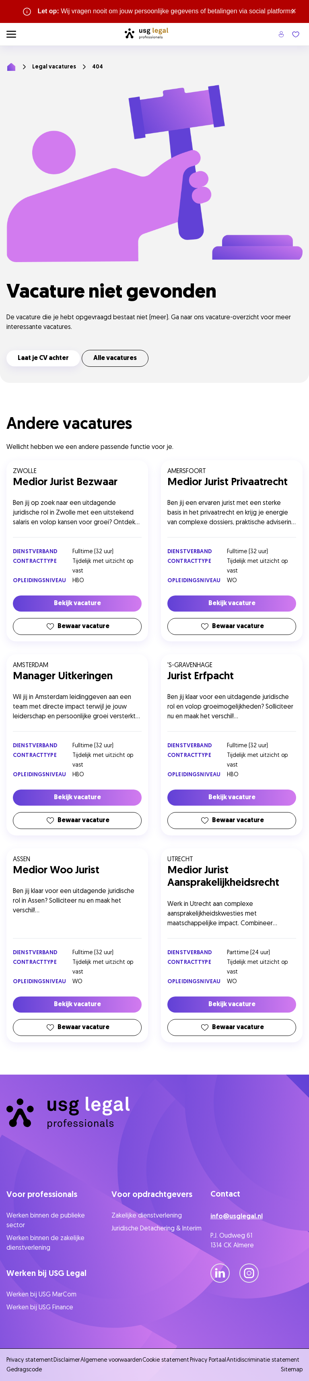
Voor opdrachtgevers (151, 1195)
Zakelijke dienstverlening (146, 1216)
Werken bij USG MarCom (41, 1295)
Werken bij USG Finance (39, 1308)
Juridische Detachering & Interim (156, 1229)
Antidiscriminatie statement (265, 1360)
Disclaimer (67, 1360)
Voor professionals (41, 1195)
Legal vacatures (54, 67)
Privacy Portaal (208, 1360)
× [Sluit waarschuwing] (294, 11)
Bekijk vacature (77, 603)
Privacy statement (29, 1360)
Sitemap (292, 1370)
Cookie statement (165, 1360)
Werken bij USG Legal (46, 1274)
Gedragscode (24, 1370)
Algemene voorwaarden (111, 1360)
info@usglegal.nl (236, 1217)
